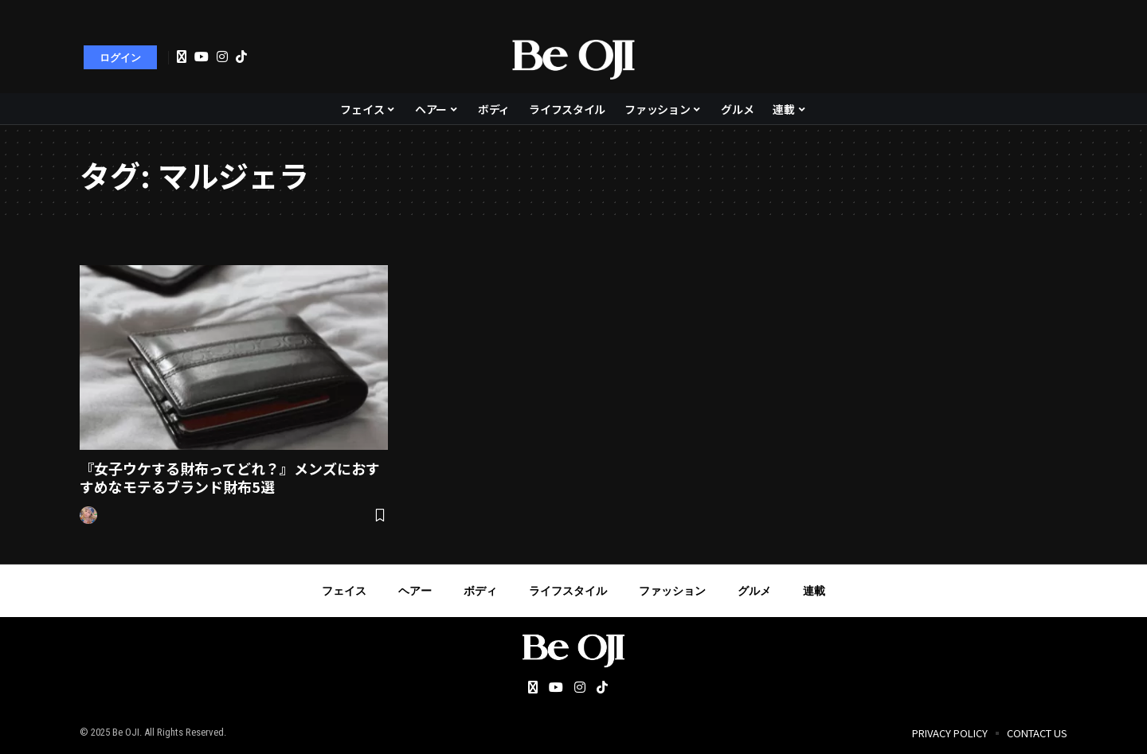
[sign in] (120, 57)
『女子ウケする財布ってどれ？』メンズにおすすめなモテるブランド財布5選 (230, 477)
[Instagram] (222, 56)
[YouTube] (201, 56)
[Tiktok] (241, 56)
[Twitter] (181, 57)
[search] (1047, 57)
